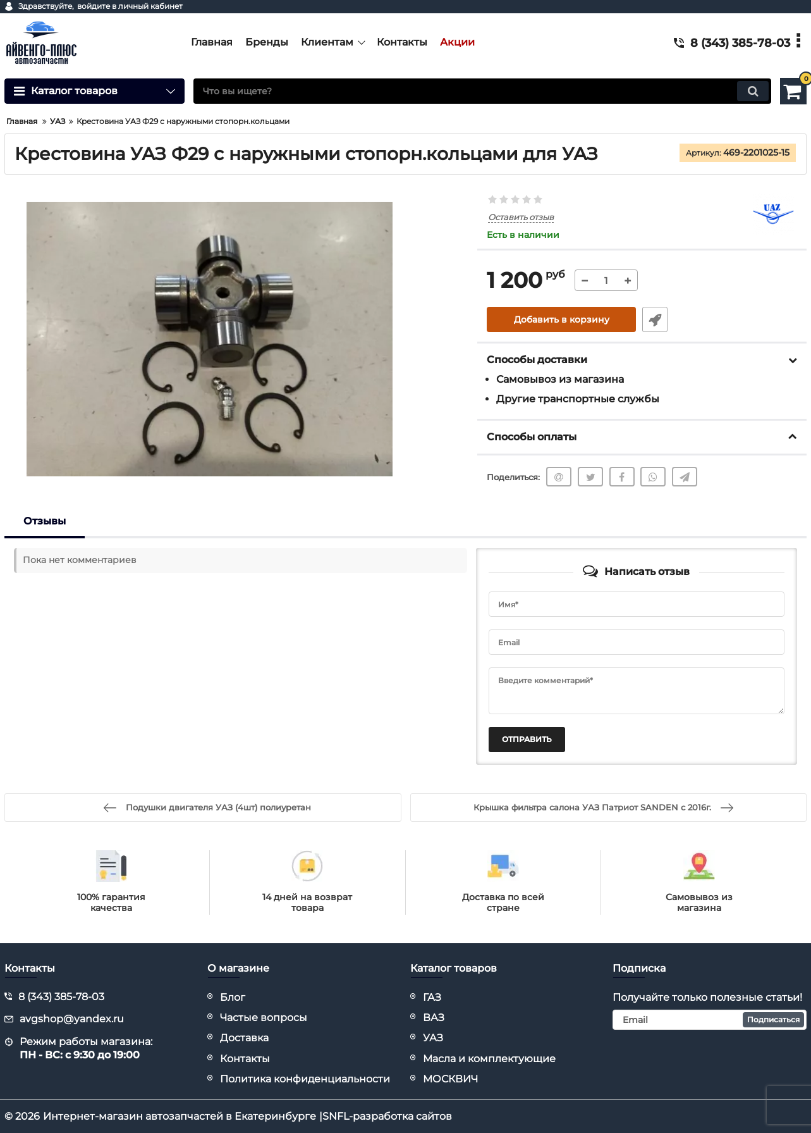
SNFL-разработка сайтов (387, 1116)
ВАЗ (433, 1018)
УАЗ (433, 1038)
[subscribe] (710, 1020)
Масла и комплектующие (489, 1059)
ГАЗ (432, 997)
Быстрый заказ (655, 319)
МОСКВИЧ (450, 1079)
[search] (482, 91)
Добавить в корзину (561, 319)
